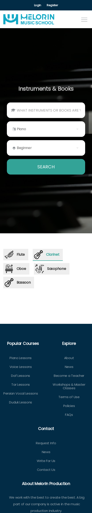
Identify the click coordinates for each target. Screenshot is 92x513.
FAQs (69, 414)
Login (37, 5)
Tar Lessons (20, 384)
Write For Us (46, 460)
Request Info (46, 443)
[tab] (15, 254)
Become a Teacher (69, 375)
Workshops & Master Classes (69, 386)
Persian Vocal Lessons (20, 393)
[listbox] (46, 129)
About (69, 358)
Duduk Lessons (20, 402)
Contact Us (46, 469)
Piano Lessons (21, 358)
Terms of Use (68, 397)
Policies (69, 405)
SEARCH (46, 167)
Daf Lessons (20, 375)
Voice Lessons (21, 366)
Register (52, 5)
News (69, 366)
